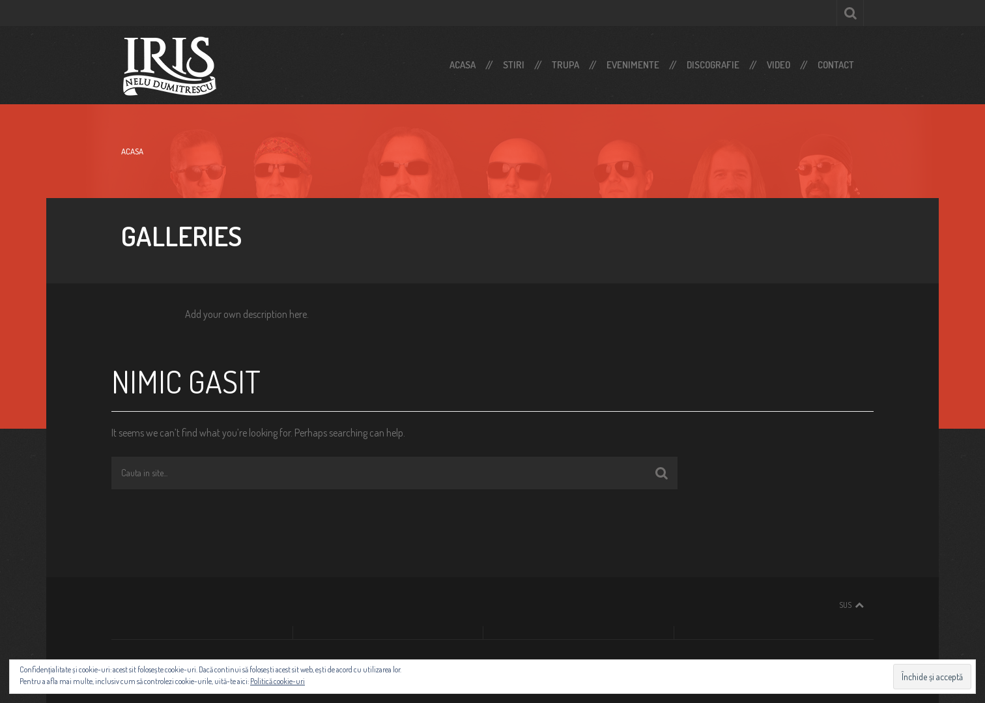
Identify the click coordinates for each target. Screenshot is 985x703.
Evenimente (633, 65)
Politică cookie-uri (277, 681)
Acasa (463, 65)
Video (778, 65)
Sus (845, 605)
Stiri (513, 65)
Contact (836, 65)
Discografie (713, 65)
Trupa (565, 65)
